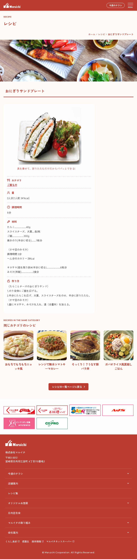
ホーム (91, 34)
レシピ (101, 34)
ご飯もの (12, 185)
